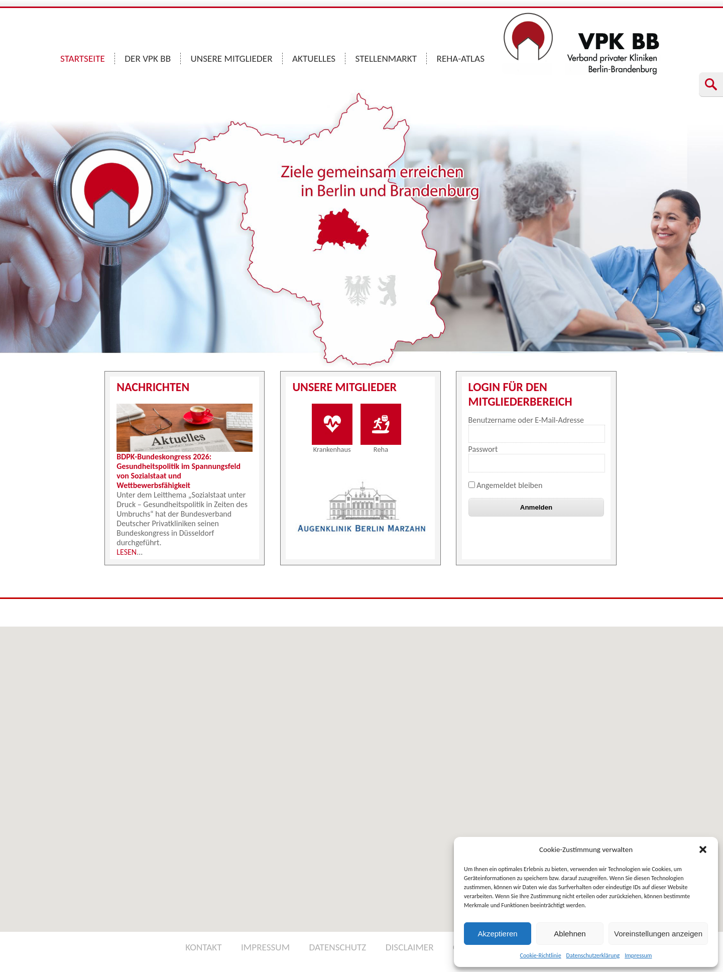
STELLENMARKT (386, 58)
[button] (703, 849)
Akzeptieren (497, 933)
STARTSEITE (82, 58)
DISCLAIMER (410, 947)
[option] (362, 507)
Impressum (638, 955)
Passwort (483, 449)
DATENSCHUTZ (337, 947)
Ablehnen (569, 933)
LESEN (126, 552)
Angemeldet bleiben (505, 485)
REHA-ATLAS (460, 58)
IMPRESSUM (265, 947)
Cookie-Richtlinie (540, 955)
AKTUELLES (313, 58)
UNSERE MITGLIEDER (232, 58)
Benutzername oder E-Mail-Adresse (526, 420)
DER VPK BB (148, 58)
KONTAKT (203, 947)
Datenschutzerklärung (593, 955)
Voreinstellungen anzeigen (658, 933)
